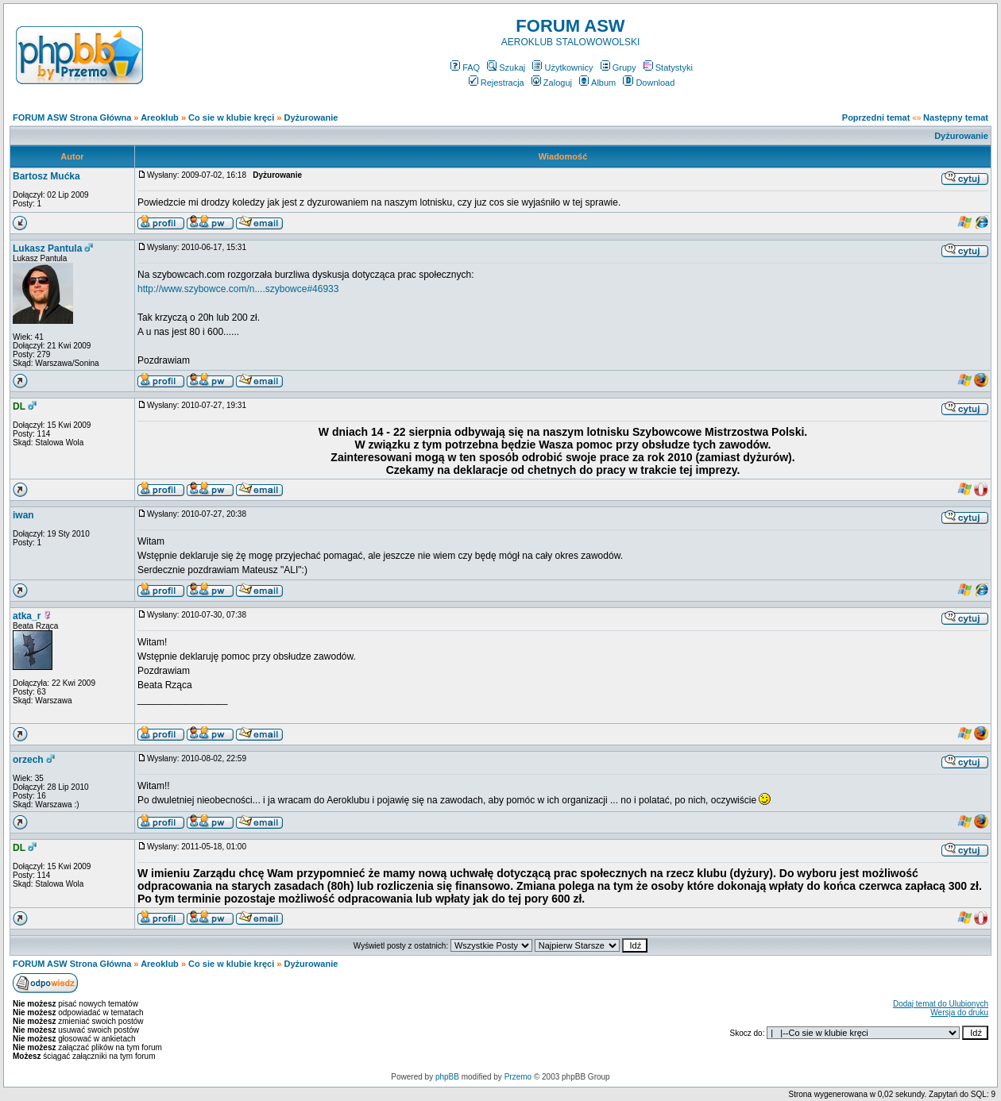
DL (19, 406)
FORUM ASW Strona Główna (72, 117)
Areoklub (160, 117)
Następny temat (955, 117)
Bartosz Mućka (46, 176)
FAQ (465, 67)
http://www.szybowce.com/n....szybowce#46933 (237, 288)
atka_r (27, 616)
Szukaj (506, 67)
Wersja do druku (959, 1012)
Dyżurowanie (311, 117)
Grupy (618, 67)
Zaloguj (551, 82)
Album (597, 82)
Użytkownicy (562, 67)
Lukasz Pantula (47, 248)
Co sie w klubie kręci (231, 117)
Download (648, 82)
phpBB (447, 1076)
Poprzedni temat (876, 117)
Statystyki (668, 67)
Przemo (517, 1076)
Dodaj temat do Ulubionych (940, 1003)
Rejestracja (496, 82)
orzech (28, 759)
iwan (23, 515)
